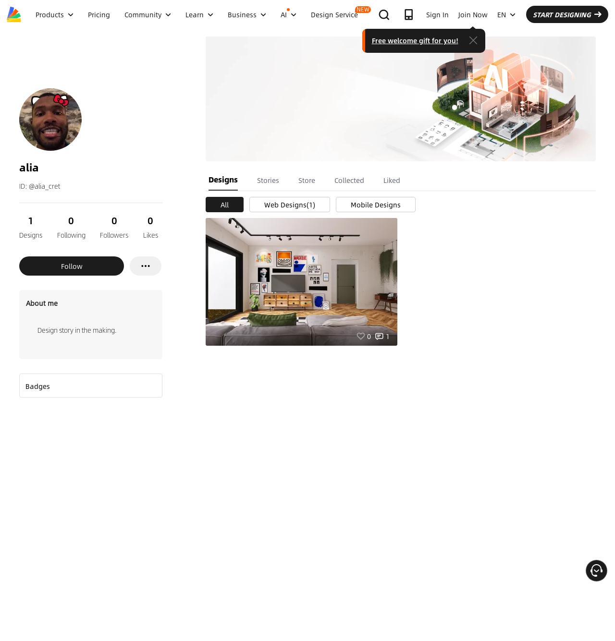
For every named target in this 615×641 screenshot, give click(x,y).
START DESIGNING (567, 14)
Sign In (437, 14)
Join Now (473, 14)
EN (506, 14)
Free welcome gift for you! (415, 40)
